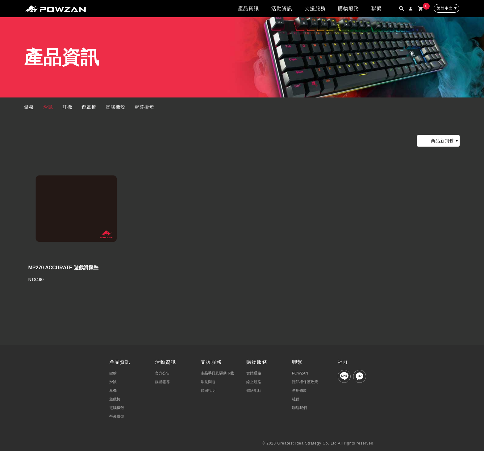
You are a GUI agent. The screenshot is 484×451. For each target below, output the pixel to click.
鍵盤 (29, 107)
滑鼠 (48, 107)
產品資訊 (248, 8)
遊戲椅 (88, 107)
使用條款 (299, 390)
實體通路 (253, 373)
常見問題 (208, 382)
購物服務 (348, 8)
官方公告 (162, 373)
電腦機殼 (115, 107)
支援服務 (315, 8)
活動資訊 (281, 8)
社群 (295, 399)
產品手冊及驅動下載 (217, 373)
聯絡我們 (299, 408)
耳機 (67, 107)
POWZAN (300, 373)
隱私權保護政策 (305, 382)
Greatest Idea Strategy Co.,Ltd (307, 443)
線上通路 (253, 382)
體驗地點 (253, 390)
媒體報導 (162, 382)
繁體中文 (445, 8)
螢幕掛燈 (144, 107)
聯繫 (376, 8)
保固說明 (208, 390)
